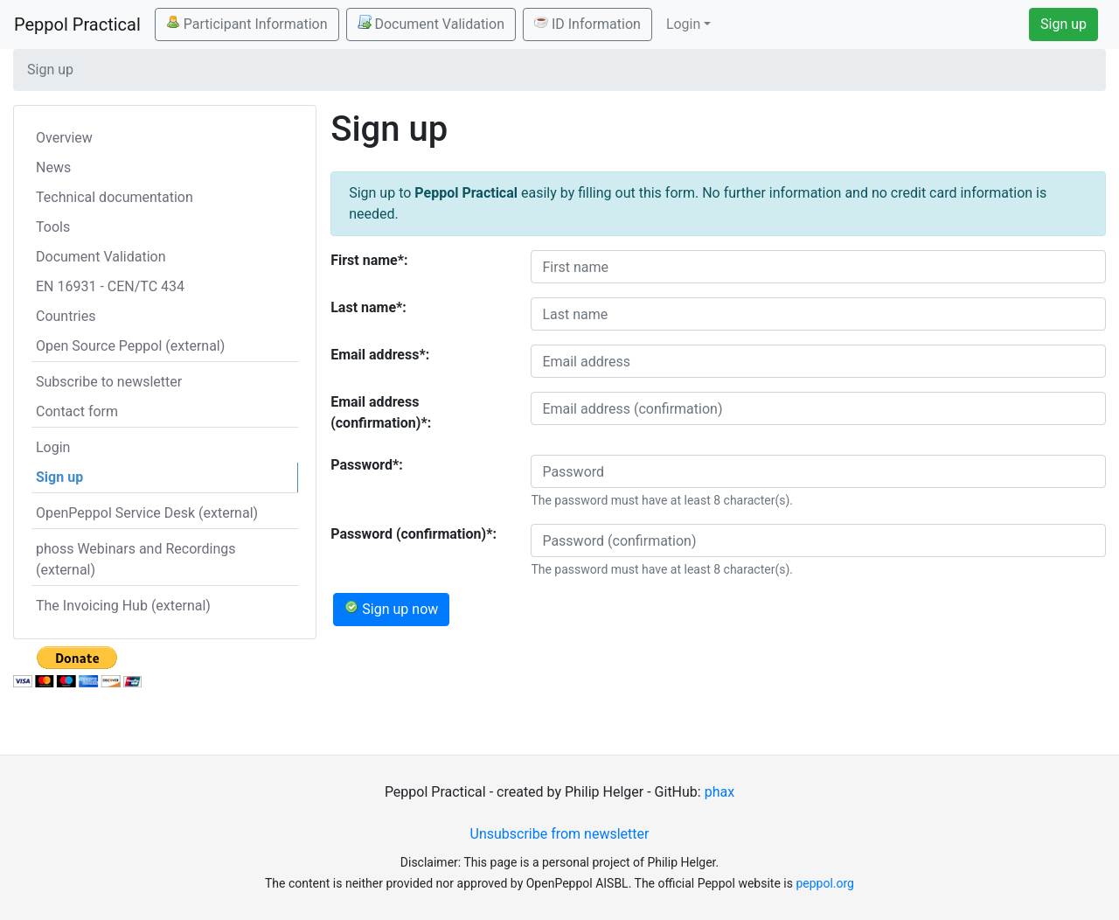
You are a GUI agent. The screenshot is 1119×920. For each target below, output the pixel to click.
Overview (64, 137)
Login (53, 447)
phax (719, 792)
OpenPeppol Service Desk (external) (147, 513)
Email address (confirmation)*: (380, 412)
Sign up (1063, 24)
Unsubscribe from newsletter (560, 834)
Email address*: (379, 354)
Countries (65, 316)
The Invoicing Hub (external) (123, 605)
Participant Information (247, 23)
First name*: (368, 260)
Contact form (77, 411)
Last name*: (368, 307)
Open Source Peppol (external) (130, 346)
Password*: (366, 465)
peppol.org (825, 883)
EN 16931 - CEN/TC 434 (110, 286)
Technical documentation (114, 197)
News (53, 167)
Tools (53, 227)
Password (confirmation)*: (413, 534)
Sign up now (391, 608)
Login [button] (683, 24)
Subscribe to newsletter (109, 381)
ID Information (587, 23)
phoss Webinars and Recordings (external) (136, 559)
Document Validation (431, 23)
